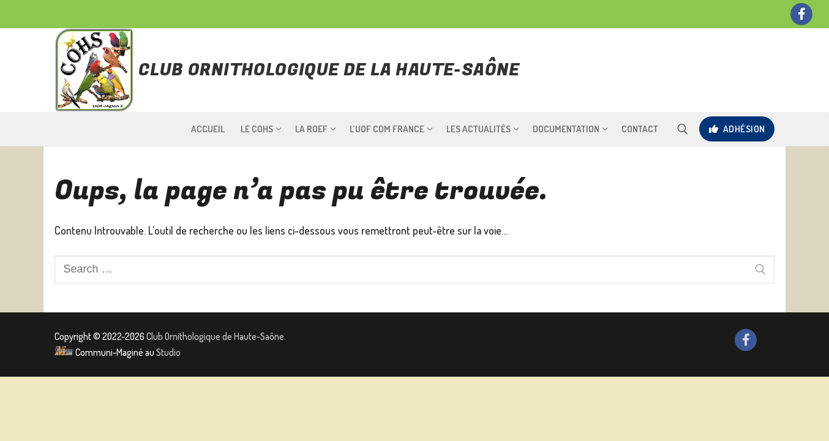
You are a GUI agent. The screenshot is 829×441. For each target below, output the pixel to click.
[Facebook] (801, 14)
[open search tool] (682, 129)
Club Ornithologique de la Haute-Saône (329, 70)
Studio (168, 352)
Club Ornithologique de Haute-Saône (215, 336)
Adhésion (737, 129)
